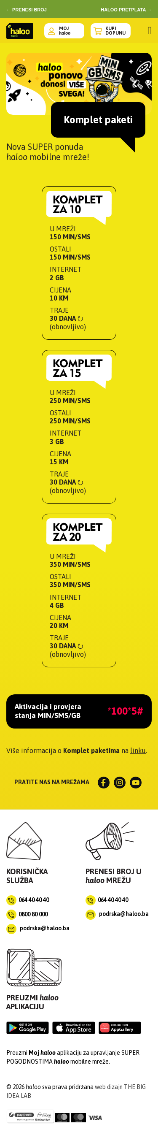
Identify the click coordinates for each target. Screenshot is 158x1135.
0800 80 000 (33, 913)
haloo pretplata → (126, 9)
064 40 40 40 (34, 899)
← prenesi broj (26, 9)
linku (138, 750)
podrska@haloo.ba (38, 928)
